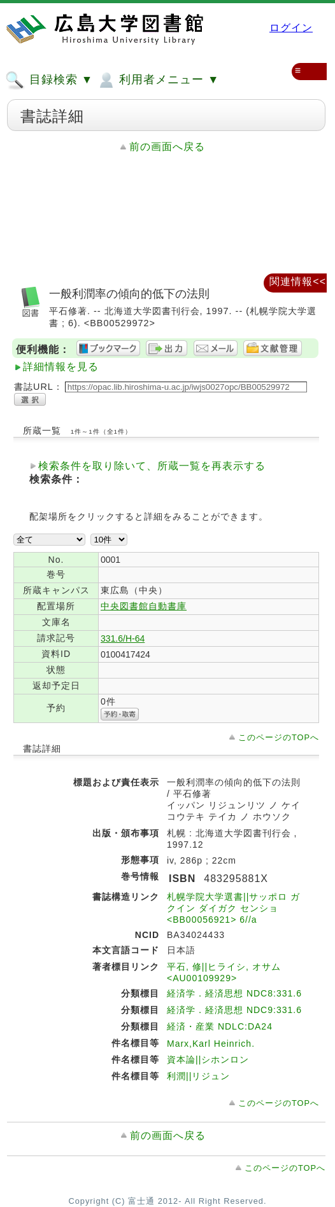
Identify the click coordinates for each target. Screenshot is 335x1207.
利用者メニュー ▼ (157, 80)
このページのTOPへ (278, 737)
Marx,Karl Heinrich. (211, 1043)
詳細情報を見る (61, 366)
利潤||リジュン (198, 1076)
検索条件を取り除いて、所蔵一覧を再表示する (152, 465)
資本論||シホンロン (208, 1059)
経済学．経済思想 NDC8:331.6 (234, 993)
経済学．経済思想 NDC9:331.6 (234, 1010)
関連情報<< (297, 281)
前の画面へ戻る (167, 146)
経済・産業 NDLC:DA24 (220, 1026)
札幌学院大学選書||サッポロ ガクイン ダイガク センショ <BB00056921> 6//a (233, 908)
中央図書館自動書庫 (144, 606)
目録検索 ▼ (49, 80)
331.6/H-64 (123, 638)
